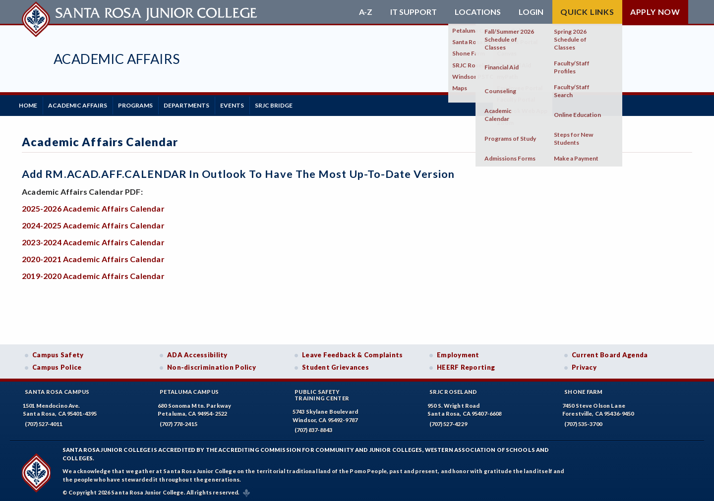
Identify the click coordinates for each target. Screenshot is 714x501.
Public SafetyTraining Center (322, 392)
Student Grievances (335, 365)
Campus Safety (58, 352)
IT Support (413, 12)
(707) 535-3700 (583, 421)
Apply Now (655, 11)
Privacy (584, 365)
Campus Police (57, 365)
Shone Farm (583, 389)
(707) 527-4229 (448, 421)
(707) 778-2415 (178, 421)
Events (257, 104)
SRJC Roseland (453, 389)
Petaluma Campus (189, 389)
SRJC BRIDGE (304, 104)
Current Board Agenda (610, 352)
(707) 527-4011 (43, 421)
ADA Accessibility (197, 352)
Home (31, 104)
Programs (149, 104)
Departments (206, 104)
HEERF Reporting (466, 365)
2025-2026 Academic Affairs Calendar (93, 205)
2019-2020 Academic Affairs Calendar (93, 273)
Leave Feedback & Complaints (352, 352)
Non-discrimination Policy (211, 365)
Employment (458, 352)
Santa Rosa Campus (57, 389)
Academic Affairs (116, 59)
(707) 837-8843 (313, 427)
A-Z (365, 12)
